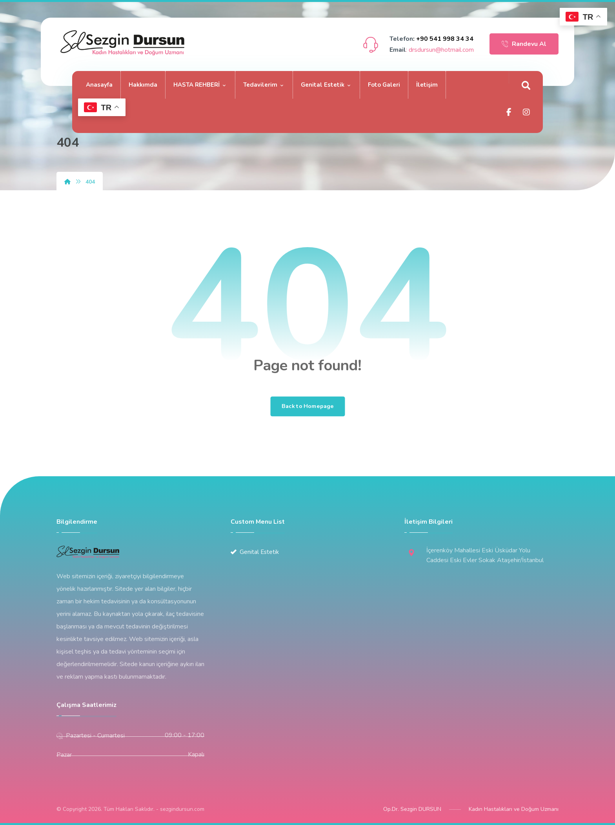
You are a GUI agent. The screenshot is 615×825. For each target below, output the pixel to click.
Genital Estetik (255, 552)
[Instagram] (526, 112)
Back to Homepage (307, 406)
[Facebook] (509, 112)
